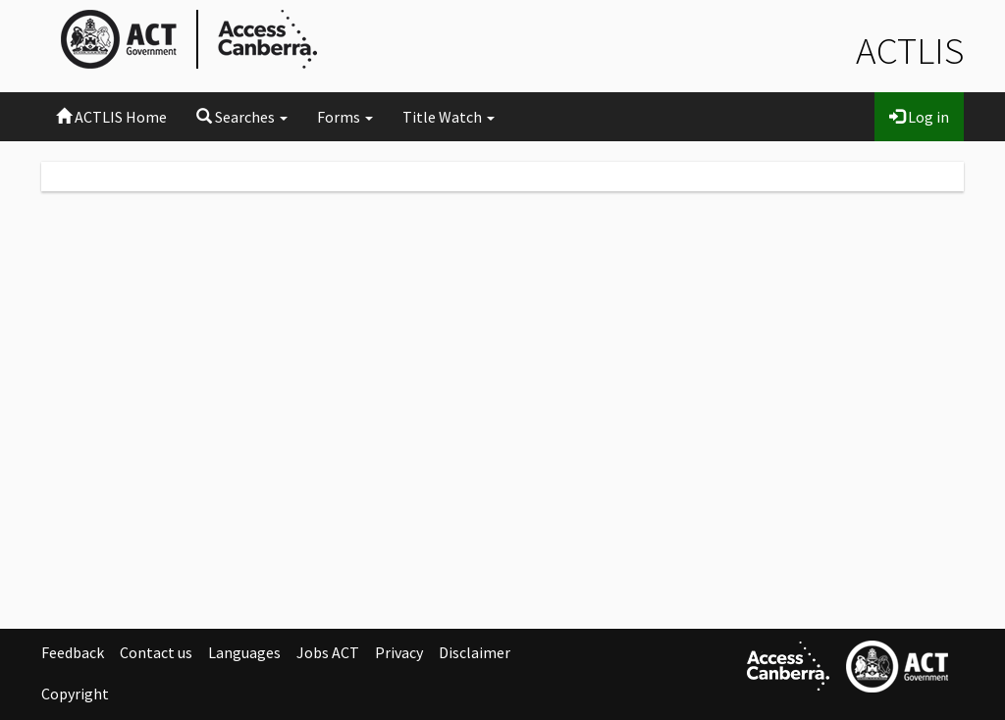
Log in (919, 117)
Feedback (72, 652)
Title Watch (448, 117)
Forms (345, 117)
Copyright (75, 693)
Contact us (156, 652)
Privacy (399, 652)
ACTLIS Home (111, 117)
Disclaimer (474, 652)
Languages (244, 652)
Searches (242, 117)
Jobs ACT (327, 652)
